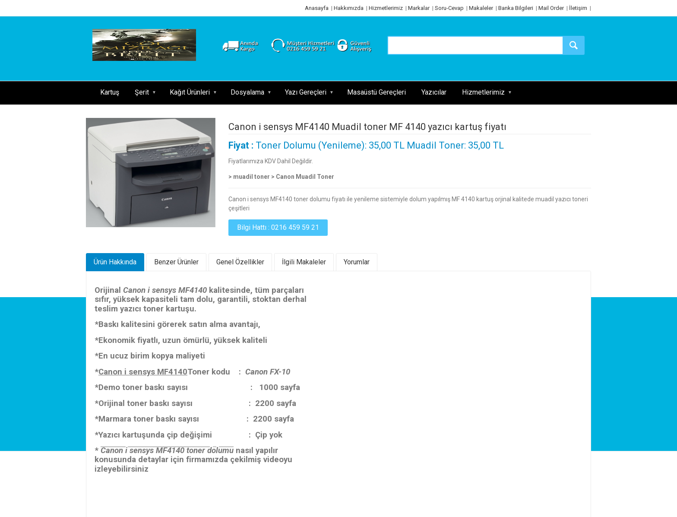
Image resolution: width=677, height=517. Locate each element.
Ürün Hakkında (115, 262)
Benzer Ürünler (176, 262)
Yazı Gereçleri (305, 92)
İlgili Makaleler (304, 262)
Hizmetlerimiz (386, 8)
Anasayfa (317, 8)
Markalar (419, 8)
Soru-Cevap (449, 8)
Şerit (142, 92)
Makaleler (481, 8)
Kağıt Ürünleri (190, 92)
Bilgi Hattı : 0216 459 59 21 (278, 227)
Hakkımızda (349, 8)
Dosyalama (247, 92)
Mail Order (551, 8)
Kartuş (109, 92)
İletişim (578, 8)
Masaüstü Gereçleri (376, 92)
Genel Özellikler (240, 262)
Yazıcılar (433, 92)
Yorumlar (357, 262)
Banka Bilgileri (515, 8)
